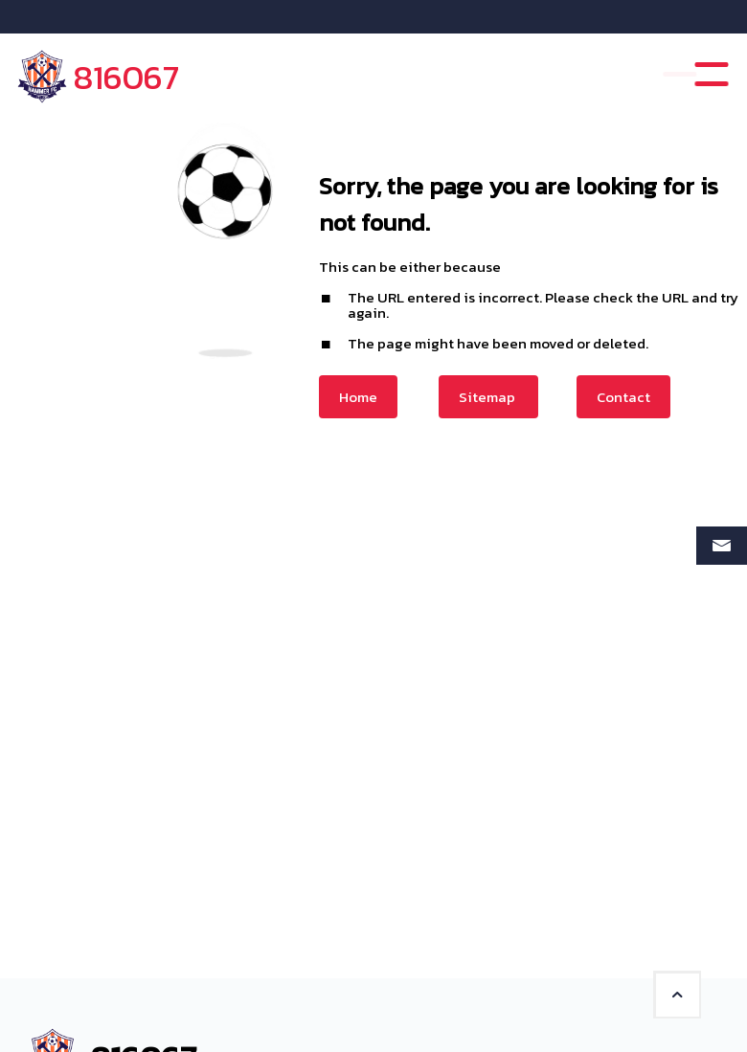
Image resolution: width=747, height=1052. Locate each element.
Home (358, 397)
